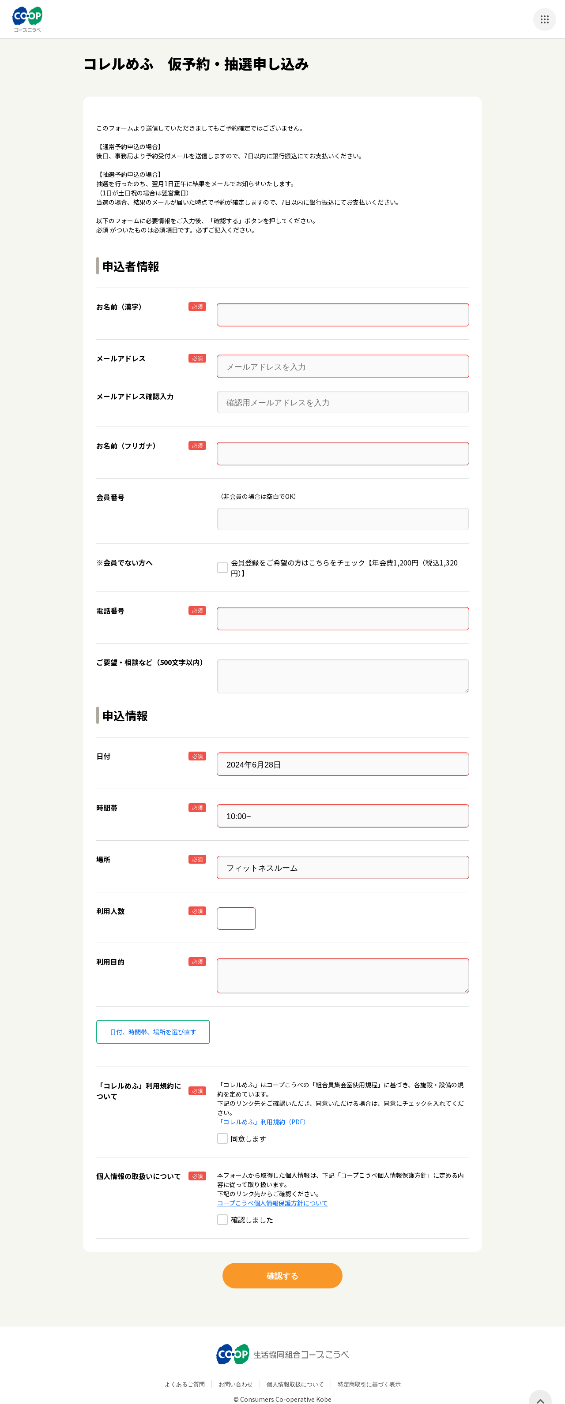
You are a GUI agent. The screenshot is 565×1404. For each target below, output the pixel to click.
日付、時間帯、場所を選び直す (153, 1009)
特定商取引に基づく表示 (369, 1362)
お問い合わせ (235, 1362)
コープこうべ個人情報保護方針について (272, 1180)
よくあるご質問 (185, 1362)
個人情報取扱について (295, 1362)
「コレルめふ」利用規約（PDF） (263, 1099)
